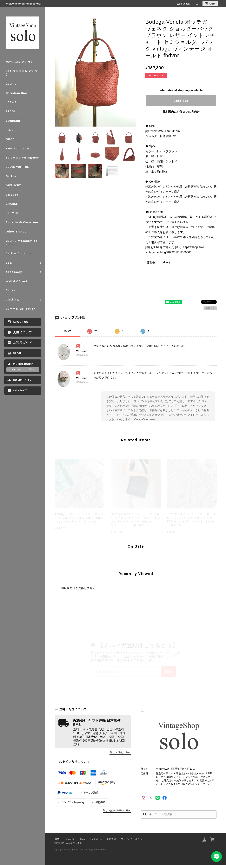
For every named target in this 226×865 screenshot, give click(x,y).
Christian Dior (16, 93)
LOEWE (11, 102)
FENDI (10, 130)
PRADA (11, 111)
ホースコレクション (20, 62)
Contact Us (96, 839)
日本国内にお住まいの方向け (181, 111)
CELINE (11, 84)
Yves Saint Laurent (20, 148)
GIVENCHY (13, 185)
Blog (17, 353)
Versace (12, 194)
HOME (57, 839)
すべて (67, 331)
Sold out (181, 100)
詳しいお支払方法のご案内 (116, 810)
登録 (168, 671)
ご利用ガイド (22, 342)
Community (22, 380)
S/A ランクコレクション (21, 72)
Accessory (14, 272)
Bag (9, 262)
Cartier (11, 176)
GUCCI (10, 139)
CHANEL (12, 203)
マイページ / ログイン (22, 369)
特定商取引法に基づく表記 (68, 843)
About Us (183, 4)
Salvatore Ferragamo (22, 157)
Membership (23, 363)
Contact (20, 390)
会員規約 (111, 839)
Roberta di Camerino (22, 222)
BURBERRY (14, 120)
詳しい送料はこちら (120, 752)
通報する (210, 308)
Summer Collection (22, 309)
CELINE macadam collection (23, 242)
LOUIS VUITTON (17, 167)
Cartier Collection (19, 253)
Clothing (12, 299)
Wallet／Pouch (17, 281)
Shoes (10, 290)
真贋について (22, 332)
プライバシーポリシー (133, 839)
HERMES (12, 213)
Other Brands (16, 231)
